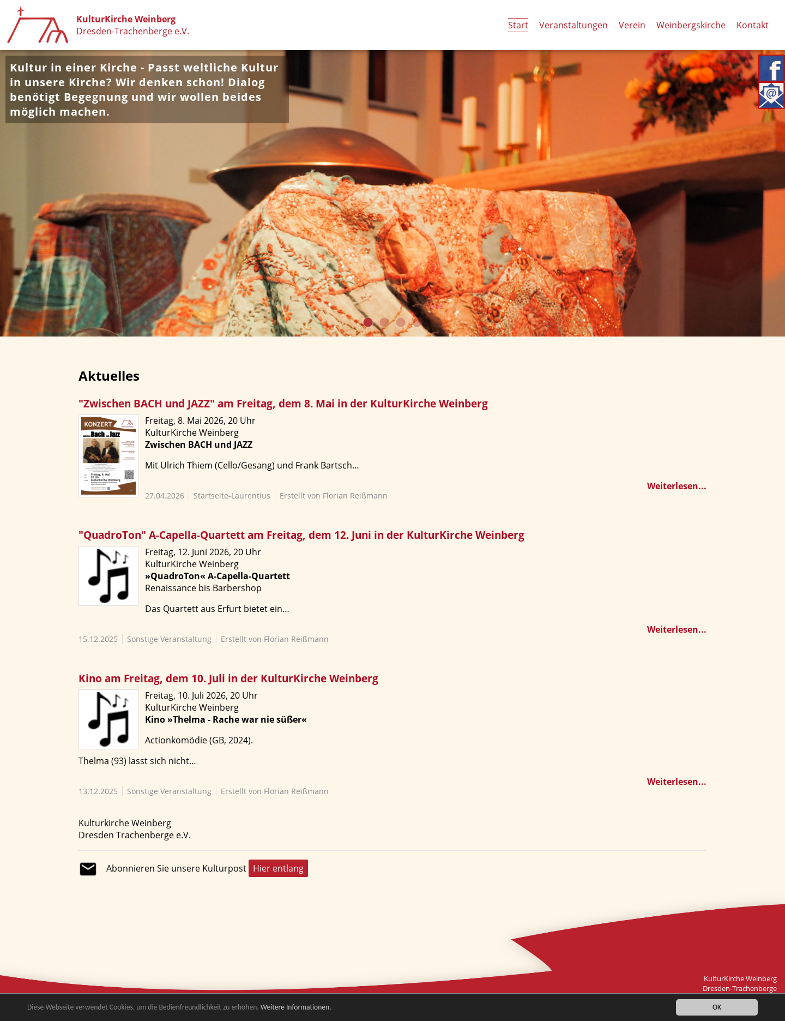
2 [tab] (384, 322)
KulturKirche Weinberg (126, 19)
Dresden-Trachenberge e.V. (132, 31)
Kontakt (752, 25)
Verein (632, 25)
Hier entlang (278, 868)
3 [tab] (400, 322)
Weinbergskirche (691, 25)
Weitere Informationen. (296, 1007)
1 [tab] (368, 322)
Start (518, 25)
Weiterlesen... (676, 486)
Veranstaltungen (573, 25)
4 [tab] (417, 322)
